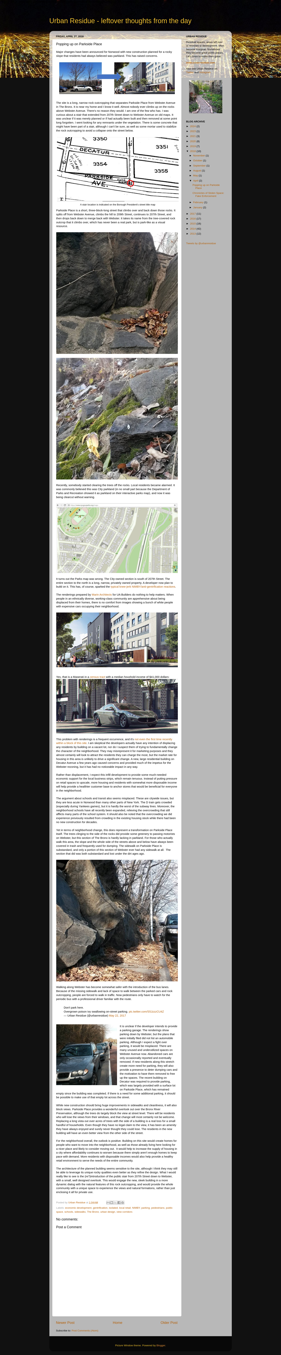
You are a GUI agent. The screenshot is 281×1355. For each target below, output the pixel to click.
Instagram (205, 72)
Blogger (161, 1345)
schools (68, 1211)
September (200, 165)
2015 (193, 223)
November (199, 155)
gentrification (100, 1207)
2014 (193, 228)
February (198, 202)
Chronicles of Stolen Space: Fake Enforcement (208, 194)
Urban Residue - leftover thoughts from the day (120, 21)
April (196, 180)
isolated (113, 1207)
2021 (193, 136)
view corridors (124, 1211)
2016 (193, 218)
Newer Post (65, 1323)
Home (117, 1323)
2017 (193, 213)
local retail (125, 1207)
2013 (193, 233)
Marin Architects (102, 594)
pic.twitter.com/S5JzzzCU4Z (146, 1011)
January (198, 207)
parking (145, 1207)
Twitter (190, 72)
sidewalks (80, 1211)
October (198, 160)
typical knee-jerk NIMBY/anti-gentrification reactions (143, 586)
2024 (193, 126)
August (197, 170)
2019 (193, 146)
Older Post (169, 1323)
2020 (193, 141)
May (196, 175)
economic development (78, 1207)
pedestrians (158, 1207)
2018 (193, 151)
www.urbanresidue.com (200, 62)
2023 (193, 131)
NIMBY (136, 1207)
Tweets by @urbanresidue (201, 243)
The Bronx (93, 1211)
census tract (97, 676)
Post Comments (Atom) (85, 1330)
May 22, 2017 (117, 1015)
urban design (107, 1211)
